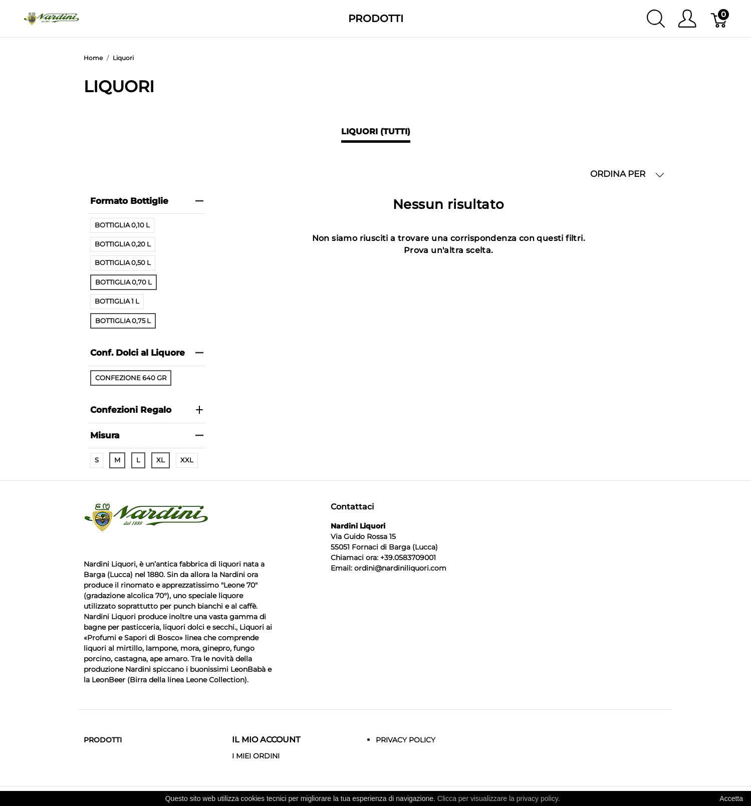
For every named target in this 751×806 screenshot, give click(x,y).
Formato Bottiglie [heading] (146, 201)
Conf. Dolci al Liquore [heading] (146, 353)
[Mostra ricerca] (656, 19)
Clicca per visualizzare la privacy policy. (498, 798)
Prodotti (375, 19)
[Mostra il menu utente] (687, 19)
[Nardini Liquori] (51, 18)
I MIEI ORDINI (256, 755)
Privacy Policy (405, 739)
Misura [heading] (146, 435)
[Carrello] (719, 19)
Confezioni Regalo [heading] (146, 410)
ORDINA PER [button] (627, 174)
